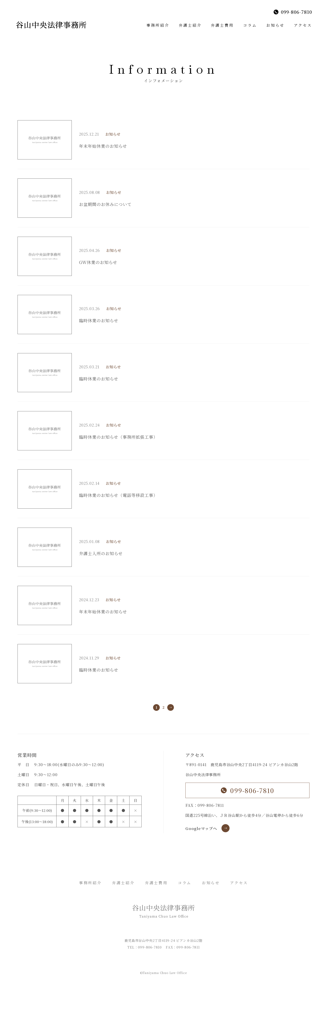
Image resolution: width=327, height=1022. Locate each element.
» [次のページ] (170, 707)
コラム (250, 25)
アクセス (303, 25)
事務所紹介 (157, 25)
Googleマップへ (201, 828)
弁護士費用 (222, 25)
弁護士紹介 (190, 25)
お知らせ (275, 25)
